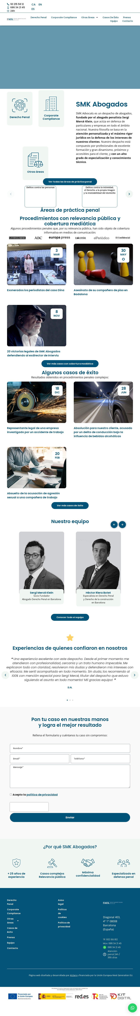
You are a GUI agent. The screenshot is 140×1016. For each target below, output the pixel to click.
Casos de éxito (111, 17)
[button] (11, 199)
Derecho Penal (39, 17)
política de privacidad (42, 812)
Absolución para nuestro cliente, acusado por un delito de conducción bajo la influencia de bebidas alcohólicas (103, 443)
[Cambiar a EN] (40, 4)
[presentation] (29, 824)
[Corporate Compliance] (51, 103)
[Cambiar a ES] (33, 9)
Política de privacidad (63, 942)
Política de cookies (62, 930)
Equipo (114, 21)
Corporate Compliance (64, 17)
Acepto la (35, 812)
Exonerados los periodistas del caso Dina (35, 301)
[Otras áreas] (35, 159)
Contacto (127, 21)
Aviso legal (61, 919)
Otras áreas (89, 17)
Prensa (127, 17)
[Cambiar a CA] (33, 4)
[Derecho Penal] (19, 105)
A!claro (73, 992)
